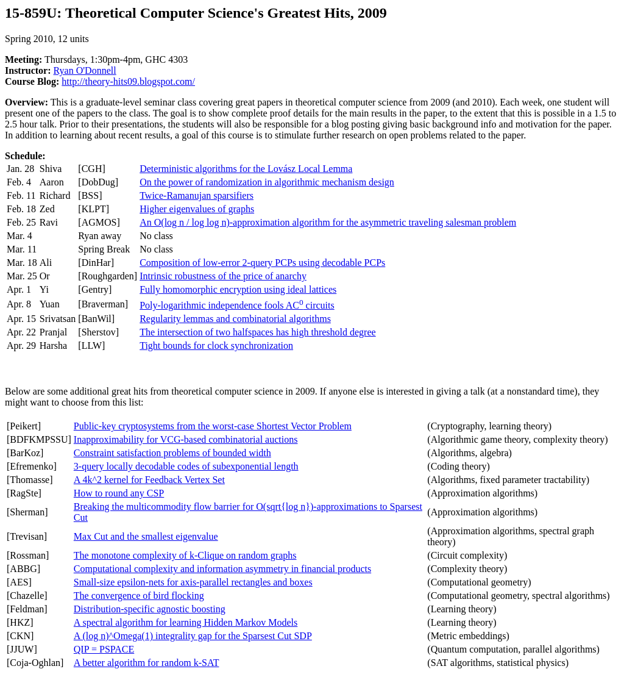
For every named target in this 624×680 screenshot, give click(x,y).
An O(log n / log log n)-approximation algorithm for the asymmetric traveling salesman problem (328, 222)
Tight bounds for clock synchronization (216, 345)
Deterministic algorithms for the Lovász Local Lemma (246, 168)
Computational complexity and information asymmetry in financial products (222, 569)
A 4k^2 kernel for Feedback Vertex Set (149, 479)
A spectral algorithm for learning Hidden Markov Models (185, 622)
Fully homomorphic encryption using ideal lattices (238, 289)
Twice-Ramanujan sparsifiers (197, 195)
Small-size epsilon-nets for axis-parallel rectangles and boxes (193, 582)
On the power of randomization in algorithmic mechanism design (267, 182)
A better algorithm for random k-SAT (146, 662)
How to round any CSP (119, 493)
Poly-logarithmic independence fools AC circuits (237, 305)
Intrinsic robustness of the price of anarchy (223, 276)
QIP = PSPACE (104, 649)
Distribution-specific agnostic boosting (149, 609)
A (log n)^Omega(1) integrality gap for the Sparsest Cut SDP (193, 636)
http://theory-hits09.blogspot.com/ (128, 81)
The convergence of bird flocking (139, 595)
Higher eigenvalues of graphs (197, 209)
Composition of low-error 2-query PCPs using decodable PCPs (262, 262)
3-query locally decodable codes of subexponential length (186, 466)
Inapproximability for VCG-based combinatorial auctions (186, 439)
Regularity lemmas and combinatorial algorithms (235, 318)
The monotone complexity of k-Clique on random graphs (185, 555)
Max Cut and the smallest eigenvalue (146, 536)
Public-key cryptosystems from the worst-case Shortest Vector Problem (213, 426)
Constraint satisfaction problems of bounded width (172, 453)
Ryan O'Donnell (85, 70)
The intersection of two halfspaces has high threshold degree (257, 332)
